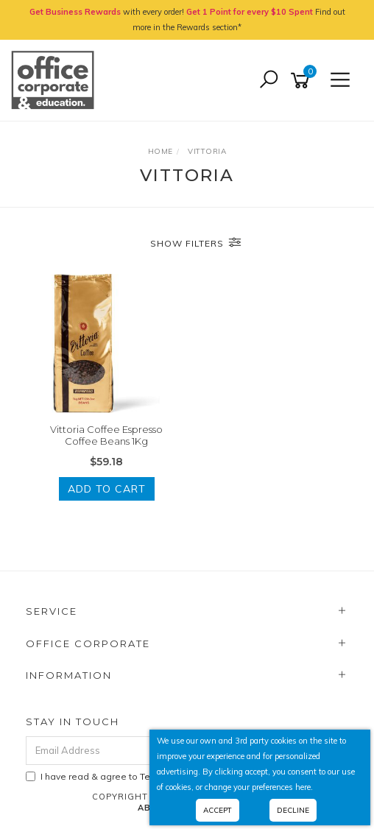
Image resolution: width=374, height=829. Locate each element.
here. (304, 787)
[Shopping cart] (302, 80)
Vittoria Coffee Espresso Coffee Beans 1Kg (106, 435)
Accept (217, 810)
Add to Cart (107, 488)
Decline (293, 810)
